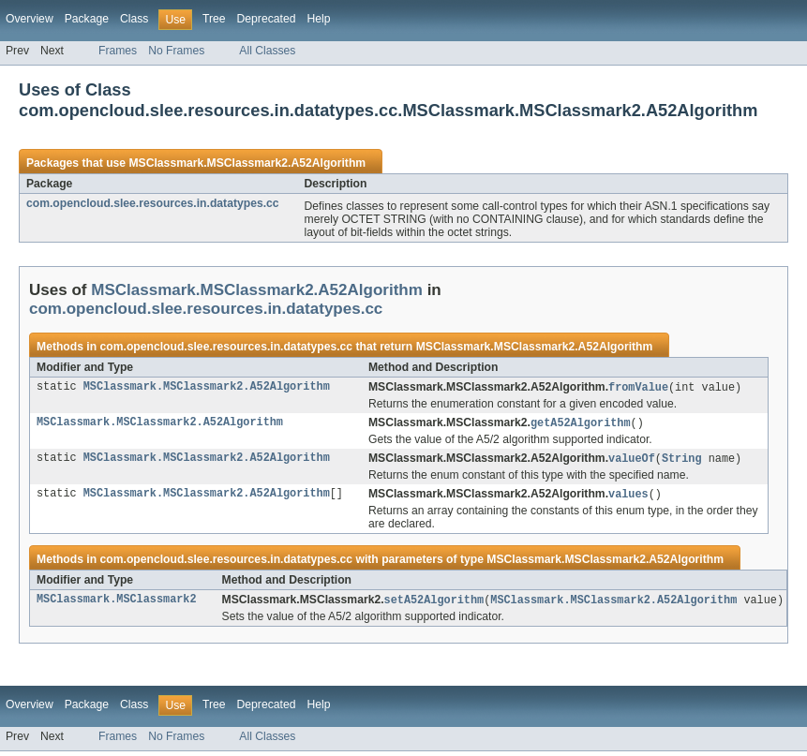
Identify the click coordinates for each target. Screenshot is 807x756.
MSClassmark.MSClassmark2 (117, 604)
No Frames (176, 50)
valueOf (631, 460)
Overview (29, 18)
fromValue (638, 387)
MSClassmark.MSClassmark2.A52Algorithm (247, 163)
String (682, 460)
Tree (214, 18)
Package (87, 18)
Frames (117, 50)
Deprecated (266, 18)
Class (134, 18)
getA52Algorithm (581, 424)
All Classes (267, 50)
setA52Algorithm (434, 604)
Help (318, 18)
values (628, 497)
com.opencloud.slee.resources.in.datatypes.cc (152, 203)
